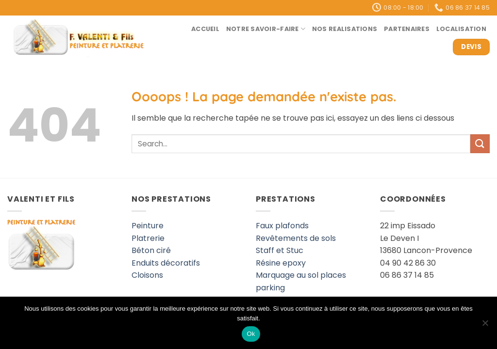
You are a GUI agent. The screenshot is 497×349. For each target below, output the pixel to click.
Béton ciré (151, 250)
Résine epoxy (281, 263)
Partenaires (407, 29)
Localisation (461, 29)
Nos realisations (344, 29)
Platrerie (148, 238)
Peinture (148, 225)
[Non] (485, 325)
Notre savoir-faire (265, 28)
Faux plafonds (282, 225)
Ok (251, 333)
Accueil (205, 29)
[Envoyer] (480, 143)
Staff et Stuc (279, 250)
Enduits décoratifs (166, 263)
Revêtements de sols (296, 238)
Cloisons (147, 275)
